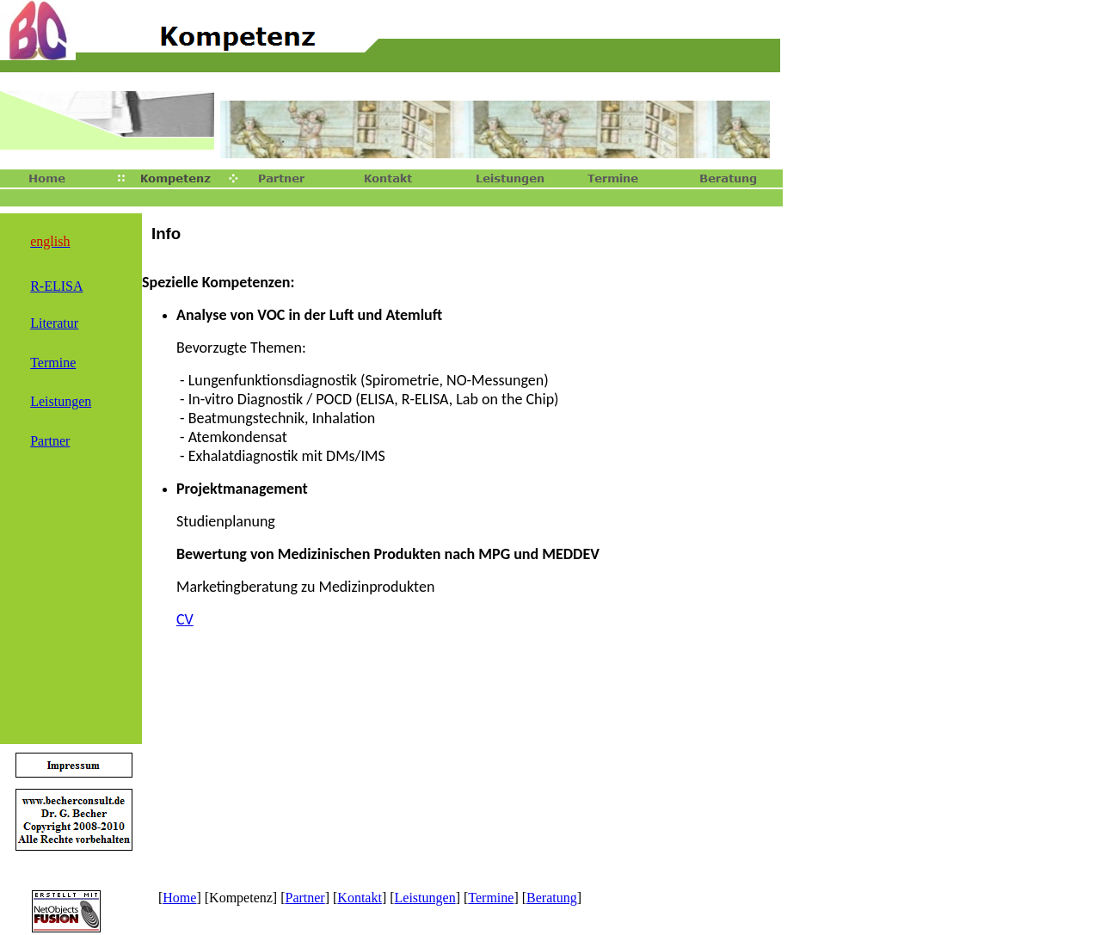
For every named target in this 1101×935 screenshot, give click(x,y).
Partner (304, 897)
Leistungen (425, 897)
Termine (491, 897)
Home (179, 897)
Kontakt (359, 897)
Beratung (551, 897)
